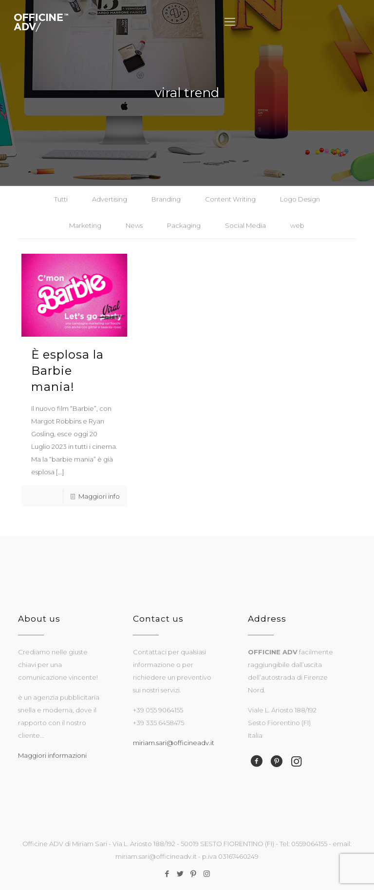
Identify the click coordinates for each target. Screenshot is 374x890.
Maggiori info (99, 496)
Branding (166, 199)
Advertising (109, 199)
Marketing (85, 225)
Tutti (61, 199)
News (134, 225)
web (297, 225)
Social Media (245, 225)
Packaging (184, 225)
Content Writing (230, 199)
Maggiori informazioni (52, 755)
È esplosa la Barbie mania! (67, 370)
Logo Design (300, 199)
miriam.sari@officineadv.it (173, 743)
